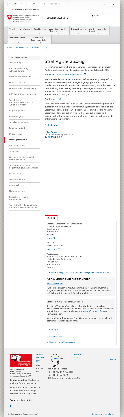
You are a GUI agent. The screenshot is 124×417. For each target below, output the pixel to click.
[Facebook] (46, 137)
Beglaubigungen (52, 125)
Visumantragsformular (89, 311)
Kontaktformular (55, 283)
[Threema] (55, 137)
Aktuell (12, 31)
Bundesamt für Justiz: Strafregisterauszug (65, 74)
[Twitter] (49, 137)
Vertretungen (24, 31)
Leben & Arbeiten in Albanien (58, 31)
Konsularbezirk (55, 337)
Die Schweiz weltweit (52, 4)
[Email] (60, 137)
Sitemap (112, 359)
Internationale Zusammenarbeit (40, 40)
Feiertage (53, 329)
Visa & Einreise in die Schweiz (98, 31)
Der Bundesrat (17, 4)
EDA (33, 4)
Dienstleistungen (78, 31)
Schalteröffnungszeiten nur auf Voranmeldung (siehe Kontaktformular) (79, 272)
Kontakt (50, 218)
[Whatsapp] (57, 137)
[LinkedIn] (52, 137)
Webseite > (53, 249)
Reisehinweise (39, 31)
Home (9, 47)
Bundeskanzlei (53, 99)
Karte (51, 238)
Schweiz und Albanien (18, 40)
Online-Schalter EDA (40, 357)
